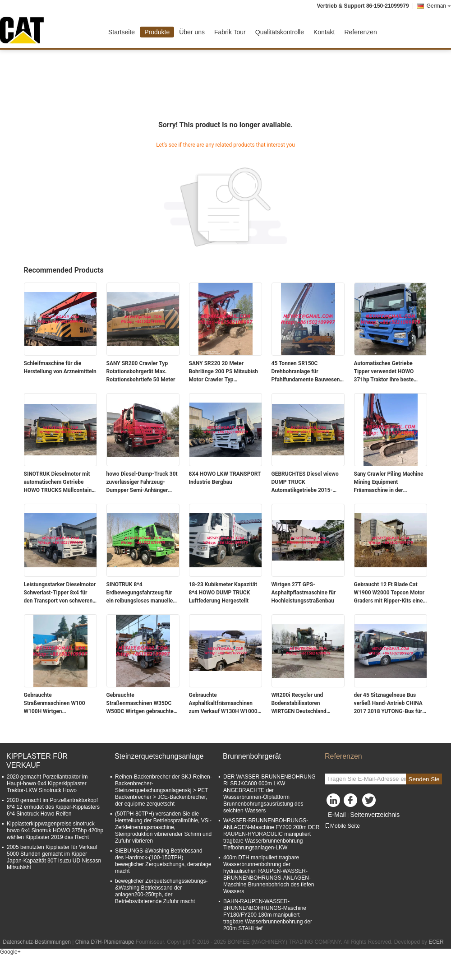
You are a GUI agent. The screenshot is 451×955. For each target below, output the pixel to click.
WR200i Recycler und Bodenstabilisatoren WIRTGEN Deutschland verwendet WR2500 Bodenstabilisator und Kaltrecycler (299, 703)
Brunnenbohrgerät (252, 756)
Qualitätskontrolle (279, 32)
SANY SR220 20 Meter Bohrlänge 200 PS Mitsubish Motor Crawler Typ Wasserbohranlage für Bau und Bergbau (223, 372)
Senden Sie (424, 779)
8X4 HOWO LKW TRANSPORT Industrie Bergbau (225, 478)
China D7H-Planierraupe (104, 942)
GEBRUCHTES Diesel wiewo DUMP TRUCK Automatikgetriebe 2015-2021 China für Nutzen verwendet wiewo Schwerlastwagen (305, 482)
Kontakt (324, 32)
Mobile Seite (342, 826)
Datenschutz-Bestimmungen (37, 942)
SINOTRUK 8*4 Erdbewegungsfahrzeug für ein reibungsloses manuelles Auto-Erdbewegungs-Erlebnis (142, 593)
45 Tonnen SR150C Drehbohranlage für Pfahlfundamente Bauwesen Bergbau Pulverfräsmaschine (307, 372)
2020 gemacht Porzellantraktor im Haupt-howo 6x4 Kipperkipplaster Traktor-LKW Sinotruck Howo (47, 783)
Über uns (192, 32)
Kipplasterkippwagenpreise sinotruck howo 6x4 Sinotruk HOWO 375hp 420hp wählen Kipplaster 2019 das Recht (55, 830)
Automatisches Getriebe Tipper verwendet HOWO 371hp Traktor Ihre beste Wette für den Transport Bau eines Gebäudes (388, 372)
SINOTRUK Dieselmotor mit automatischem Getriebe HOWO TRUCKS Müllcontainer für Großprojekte (60, 482)
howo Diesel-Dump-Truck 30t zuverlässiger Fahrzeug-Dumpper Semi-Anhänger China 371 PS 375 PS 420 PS (142, 482)
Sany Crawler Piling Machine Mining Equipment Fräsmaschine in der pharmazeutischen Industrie (388, 482)
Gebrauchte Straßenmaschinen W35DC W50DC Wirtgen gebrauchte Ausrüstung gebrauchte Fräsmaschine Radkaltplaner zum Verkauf (140, 703)
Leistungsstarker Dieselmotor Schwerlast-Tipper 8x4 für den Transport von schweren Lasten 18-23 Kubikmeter (60, 593)
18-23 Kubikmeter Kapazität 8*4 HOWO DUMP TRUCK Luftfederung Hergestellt (223, 592)
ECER (435, 942)
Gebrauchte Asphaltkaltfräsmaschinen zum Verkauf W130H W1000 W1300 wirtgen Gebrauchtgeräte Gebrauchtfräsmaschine (223, 703)
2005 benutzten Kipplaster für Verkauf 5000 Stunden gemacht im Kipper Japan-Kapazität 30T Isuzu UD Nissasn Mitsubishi (54, 857)
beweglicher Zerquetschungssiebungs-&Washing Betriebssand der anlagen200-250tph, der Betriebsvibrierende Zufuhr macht (161, 891)
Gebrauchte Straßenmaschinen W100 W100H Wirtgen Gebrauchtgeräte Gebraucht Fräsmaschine (57, 703)
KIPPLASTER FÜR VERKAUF (37, 760)
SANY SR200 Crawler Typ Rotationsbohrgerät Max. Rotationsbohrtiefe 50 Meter (140, 371)
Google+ (10, 952)
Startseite (121, 32)
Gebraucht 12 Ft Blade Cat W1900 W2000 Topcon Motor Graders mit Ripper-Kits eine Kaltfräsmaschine (389, 593)
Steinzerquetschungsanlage (159, 756)
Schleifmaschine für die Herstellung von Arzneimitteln (60, 367)
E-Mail (337, 814)
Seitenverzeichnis (375, 814)
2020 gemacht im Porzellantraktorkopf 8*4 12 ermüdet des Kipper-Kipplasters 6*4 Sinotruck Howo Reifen (53, 807)
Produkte (157, 32)
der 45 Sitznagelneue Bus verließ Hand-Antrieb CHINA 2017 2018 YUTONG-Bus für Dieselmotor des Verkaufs (388, 703)
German (439, 6)
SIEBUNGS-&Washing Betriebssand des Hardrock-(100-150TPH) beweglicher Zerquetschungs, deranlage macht (163, 861)
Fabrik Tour (230, 32)
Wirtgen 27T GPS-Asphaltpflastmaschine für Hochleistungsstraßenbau (304, 592)
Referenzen (360, 32)
